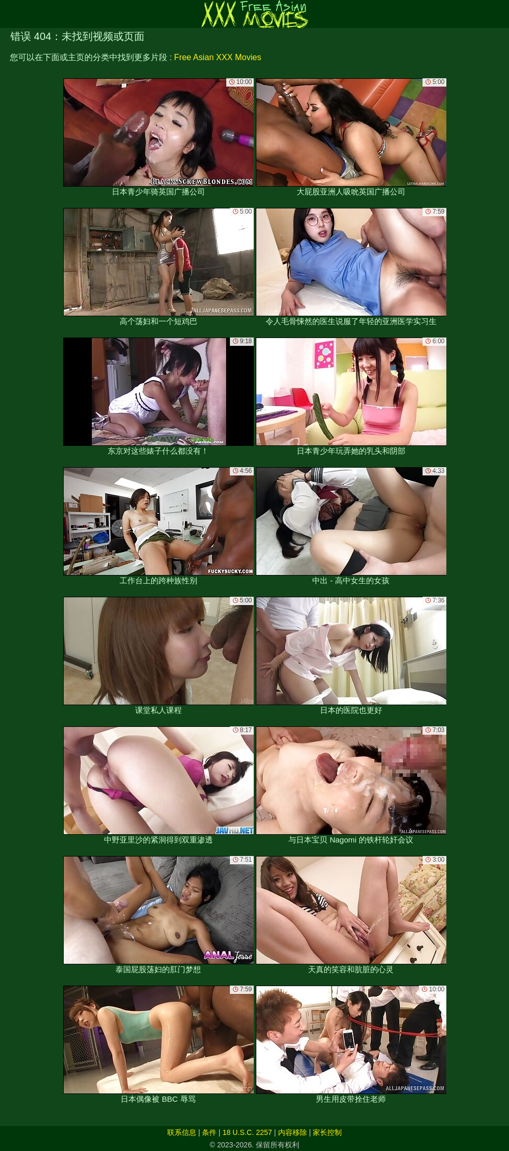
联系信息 (181, 1132)
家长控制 (327, 1132)
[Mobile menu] (9, 14)
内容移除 (292, 1132)
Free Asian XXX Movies (217, 57)
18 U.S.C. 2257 (247, 1132)
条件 (209, 1132)
